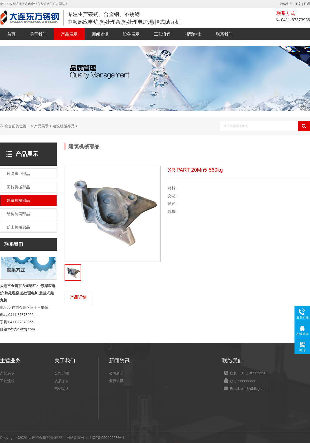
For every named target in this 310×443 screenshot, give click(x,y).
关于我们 (38, 34)
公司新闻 (116, 373)
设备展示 (131, 34)
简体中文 (286, 4)
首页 (11, 34)
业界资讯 (116, 381)
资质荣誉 (62, 381)
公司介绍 (62, 373)
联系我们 (224, 34)
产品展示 (69, 34)
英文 (298, 4)
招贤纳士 (193, 34)
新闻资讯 (100, 34)
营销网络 (62, 389)
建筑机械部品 (63, 126)
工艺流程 (162, 34)
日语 (307, 4)
